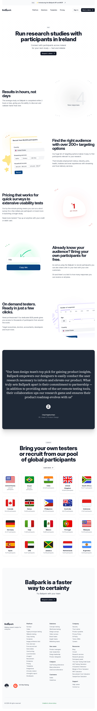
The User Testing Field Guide (81, 662)
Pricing (29, 663)
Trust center (76, 629)
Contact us (75, 687)
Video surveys (54, 634)
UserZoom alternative (56, 669)
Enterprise (30, 661)
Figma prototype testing (34, 631)
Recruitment (30, 658)
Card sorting (30, 651)
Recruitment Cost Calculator (81, 674)
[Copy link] (23, 267)
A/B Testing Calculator (79, 664)
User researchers (55, 652)
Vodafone (53, 680)
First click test (31, 644)
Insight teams (54, 639)
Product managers (55, 649)
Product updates (77, 631)
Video (28, 629)
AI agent (29, 656)
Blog (73, 649)
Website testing (31, 634)
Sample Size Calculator (79, 676)
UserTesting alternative (57, 665)
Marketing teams (55, 641)
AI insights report (32, 673)
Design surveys (54, 631)
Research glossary (78, 657)
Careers (74, 641)
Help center (76, 684)
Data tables (30, 649)
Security (75, 626)
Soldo (51, 677)
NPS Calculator (77, 671)
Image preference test (33, 641)
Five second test (32, 646)
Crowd (74, 652)
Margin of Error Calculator (80, 669)
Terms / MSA (76, 639)
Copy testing (31, 636)
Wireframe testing (55, 629)
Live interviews (31, 654)
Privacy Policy (76, 634)
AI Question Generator (79, 666)
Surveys (29, 626)
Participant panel (77, 659)
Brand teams (53, 636)
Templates (30, 666)
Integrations (30, 668)
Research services (78, 654)
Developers (30, 676)
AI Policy (75, 636)
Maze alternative (55, 667)
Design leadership (55, 654)
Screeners (30, 639)
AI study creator (32, 671)
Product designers (55, 657)
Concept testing (55, 626)
